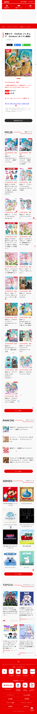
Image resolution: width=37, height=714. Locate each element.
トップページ (10, 695)
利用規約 (10, 706)
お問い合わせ (26, 706)
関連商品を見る (18, 120)
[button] (19, 78)
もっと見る (18, 411)
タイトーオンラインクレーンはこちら (17, 103)
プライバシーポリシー (26, 702)
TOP (3, 27)
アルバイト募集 (10, 702)
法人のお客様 (26, 695)
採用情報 (27, 699)
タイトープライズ (12, 27)
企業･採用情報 (24, 1)
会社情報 (10, 699)
